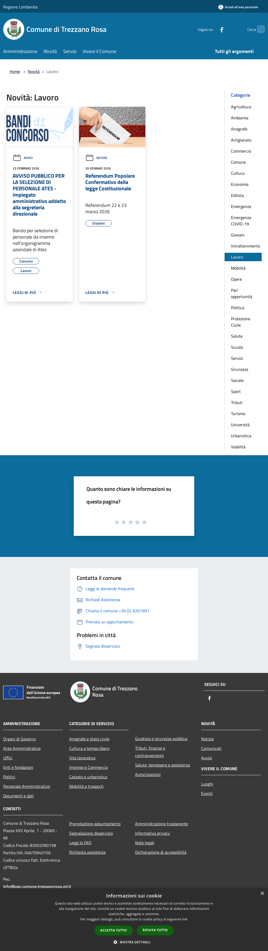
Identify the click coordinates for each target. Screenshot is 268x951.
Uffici (7, 758)
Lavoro (237, 257)
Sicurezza (239, 369)
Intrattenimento (245, 246)
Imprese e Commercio (88, 767)
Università (240, 424)
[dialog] (134, 919)
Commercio (241, 151)
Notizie (96, 157)
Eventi (207, 793)
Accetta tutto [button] (113, 930)
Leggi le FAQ (80, 843)
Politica (237, 307)
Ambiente (239, 118)
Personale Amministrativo (26, 786)
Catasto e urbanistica (88, 777)
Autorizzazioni (148, 774)
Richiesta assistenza (87, 852)
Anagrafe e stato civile (89, 739)
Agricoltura (241, 107)
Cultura (237, 173)
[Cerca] (258, 29)
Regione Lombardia (20, 7)
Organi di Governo (19, 739)
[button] (134, 942)
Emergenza (241, 206)
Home (15, 71)
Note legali (144, 843)
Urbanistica (241, 436)
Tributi (237, 402)
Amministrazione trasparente (161, 824)
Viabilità (238, 447)
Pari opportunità (241, 293)
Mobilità (238, 268)
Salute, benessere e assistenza (162, 765)
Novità (34, 71)
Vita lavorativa (82, 758)
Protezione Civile (240, 322)
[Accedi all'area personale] (238, 7)
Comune (238, 162)
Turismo (238, 413)
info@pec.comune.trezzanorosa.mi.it (37, 886)
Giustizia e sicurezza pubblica (161, 738)
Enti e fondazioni (18, 767)
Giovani (237, 235)
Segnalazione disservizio (91, 833)
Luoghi (207, 784)
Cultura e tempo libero (89, 748)
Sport (236, 391)
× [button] (262, 894)
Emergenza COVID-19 (241, 220)
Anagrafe (239, 129)
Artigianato (241, 140)
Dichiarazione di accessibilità (160, 852)
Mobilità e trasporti (86, 786)
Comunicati (211, 748)
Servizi (237, 358)
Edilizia (237, 195)
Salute (237, 336)
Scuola (237, 347)
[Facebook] (211, 29)
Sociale (237, 380)
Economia (239, 184)
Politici (9, 777)
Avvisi (23, 157)
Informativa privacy (152, 833)
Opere (236, 279)
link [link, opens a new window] (185, 919)
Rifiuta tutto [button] (155, 930)
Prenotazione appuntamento (95, 824)
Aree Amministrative (22, 748)
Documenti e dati (18, 796)
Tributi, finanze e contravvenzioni (150, 752)
